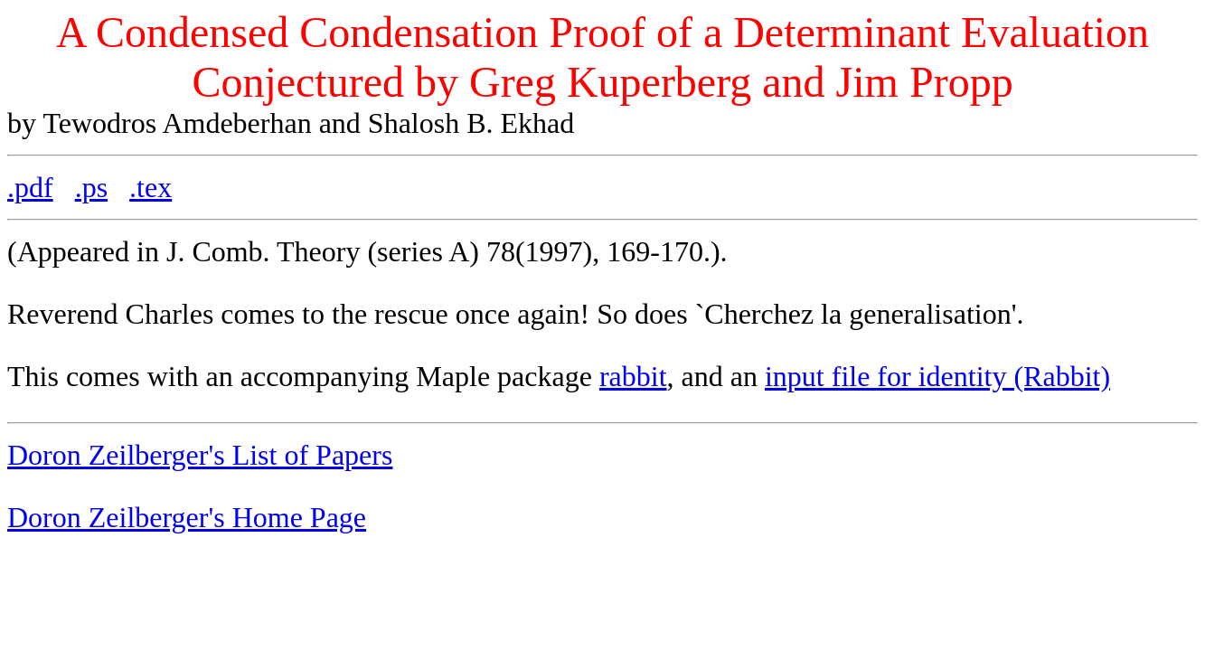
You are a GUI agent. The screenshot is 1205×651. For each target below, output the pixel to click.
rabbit (633, 376)
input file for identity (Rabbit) (937, 376)
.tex (150, 187)
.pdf (30, 187)
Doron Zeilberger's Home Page (186, 517)
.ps (91, 187)
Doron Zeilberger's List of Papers (199, 455)
